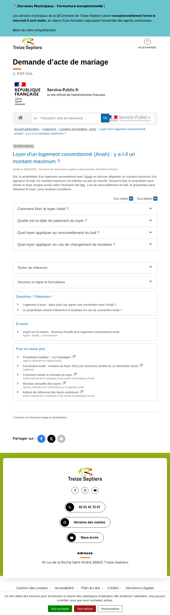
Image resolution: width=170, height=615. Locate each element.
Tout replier (123, 198)
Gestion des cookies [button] (32, 588)
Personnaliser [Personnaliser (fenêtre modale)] (110, 608)
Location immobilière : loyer (78, 129)
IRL (83, 185)
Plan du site (90, 588)
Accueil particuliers (27, 129)
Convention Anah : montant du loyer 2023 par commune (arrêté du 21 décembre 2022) (83, 366)
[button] (85, 209)
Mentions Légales (140, 588)
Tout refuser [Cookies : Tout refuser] (85, 608)
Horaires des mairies (83, 522)
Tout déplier (147, 198)
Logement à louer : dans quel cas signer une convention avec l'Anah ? (70, 304)
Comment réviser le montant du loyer (50, 374)
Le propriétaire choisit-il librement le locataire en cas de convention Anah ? (72, 310)
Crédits (113, 588)
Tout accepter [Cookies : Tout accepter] (60, 608)
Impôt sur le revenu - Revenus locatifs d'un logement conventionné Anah (71, 332)
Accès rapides (147, 43)
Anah (88, 176)
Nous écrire (82, 537)
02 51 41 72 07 (83, 507)
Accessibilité (64, 588)
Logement (50, 129)
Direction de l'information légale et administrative (41, 417)
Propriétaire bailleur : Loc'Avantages (49, 357)
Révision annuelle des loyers (44, 383)
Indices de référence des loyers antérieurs (53, 392)
